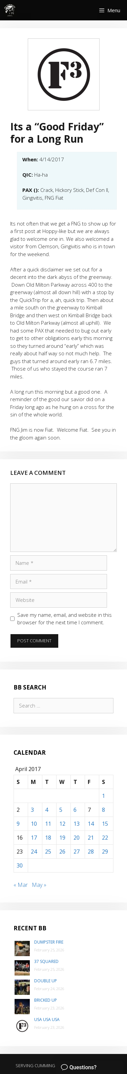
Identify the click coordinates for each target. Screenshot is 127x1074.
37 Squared (46, 961)
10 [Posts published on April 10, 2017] (34, 823)
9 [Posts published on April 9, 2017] (18, 823)
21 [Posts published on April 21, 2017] (91, 837)
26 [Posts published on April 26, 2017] (62, 851)
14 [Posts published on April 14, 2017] (91, 823)
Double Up (45, 981)
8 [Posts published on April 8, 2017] (103, 809)
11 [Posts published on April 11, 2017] (48, 823)
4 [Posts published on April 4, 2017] (46, 809)
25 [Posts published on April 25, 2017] (48, 851)
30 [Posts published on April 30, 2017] (20, 865)
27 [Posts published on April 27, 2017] (76, 851)
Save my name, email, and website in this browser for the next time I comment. (64, 618)
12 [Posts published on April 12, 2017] (62, 823)
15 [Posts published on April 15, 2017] (105, 823)
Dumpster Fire (48, 942)
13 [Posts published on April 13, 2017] (76, 823)
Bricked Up (45, 1000)
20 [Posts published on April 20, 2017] (76, 837)
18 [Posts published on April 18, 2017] (48, 837)
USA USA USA (47, 1019)
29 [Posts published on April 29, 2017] (105, 851)
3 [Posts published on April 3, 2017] (32, 809)
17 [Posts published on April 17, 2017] (34, 837)
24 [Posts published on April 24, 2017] (34, 851)
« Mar (21, 885)
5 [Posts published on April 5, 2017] (60, 809)
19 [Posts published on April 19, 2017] (62, 837)
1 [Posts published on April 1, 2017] (103, 796)
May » (39, 885)
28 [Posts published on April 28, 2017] (91, 851)
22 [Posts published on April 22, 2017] (105, 837)
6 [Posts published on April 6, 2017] (75, 809)
